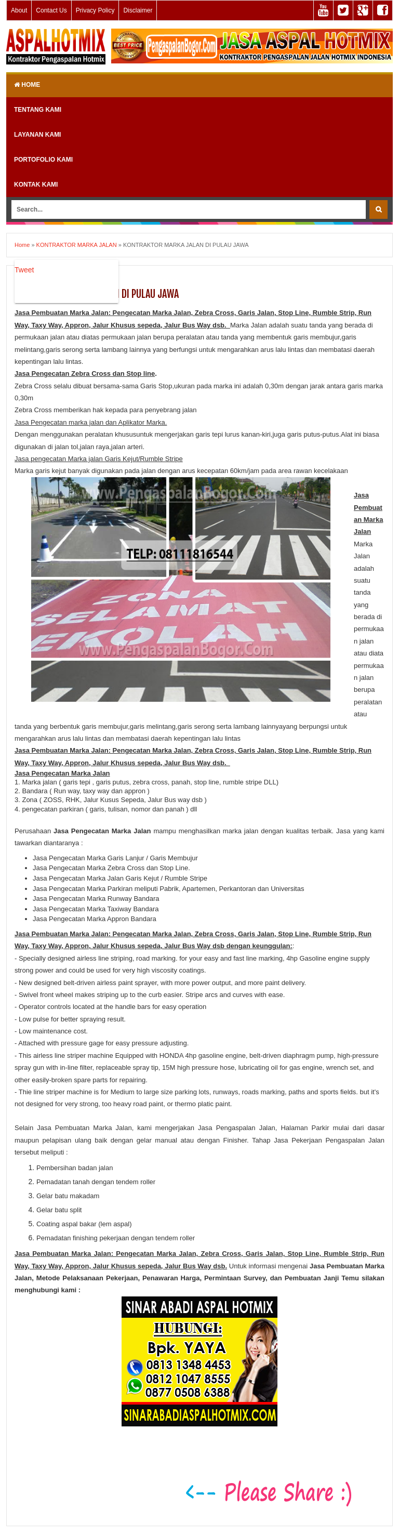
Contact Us (51, 10)
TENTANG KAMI (37, 109)
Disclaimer (137, 10)
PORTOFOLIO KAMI (43, 159)
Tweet (24, 270)
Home (27, 84)
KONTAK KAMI (36, 184)
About (19, 10)
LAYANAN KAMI (37, 134)
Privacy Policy (95, 10)
